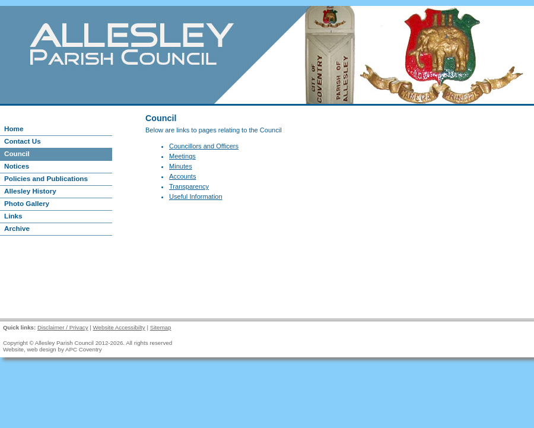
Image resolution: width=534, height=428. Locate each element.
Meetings (182, 156)
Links (13, 216)
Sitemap (160, 327)
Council (17, 153)
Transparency (189, 186)
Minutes (180, 166)
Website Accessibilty (119, 327)
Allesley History (30, 191)
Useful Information (196, 196)
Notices (16, 166)
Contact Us (22, 141)
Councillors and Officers (204, 146)
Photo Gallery (26, 203)
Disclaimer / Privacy (62, 327)
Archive (17, 228)
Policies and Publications (46, 178)
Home (13, 128)
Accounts (182, 176)
